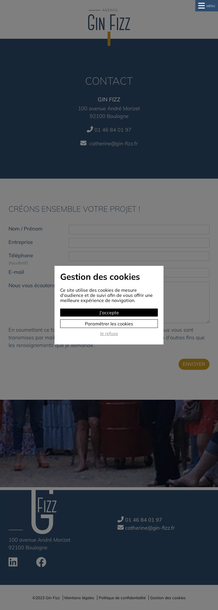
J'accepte (109, 312)
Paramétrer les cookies (109, 324)
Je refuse (109, 333)
